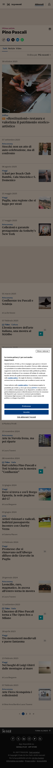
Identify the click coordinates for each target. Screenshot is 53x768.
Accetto (26, 412)
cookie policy (13, 378)
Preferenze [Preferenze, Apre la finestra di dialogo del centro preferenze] (26, 406)
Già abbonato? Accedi (26, 417)
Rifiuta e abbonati (43, 351)
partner (34, 387)
